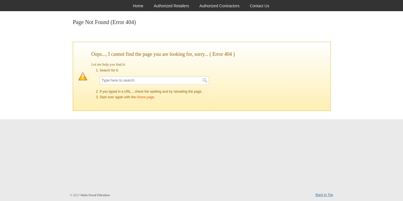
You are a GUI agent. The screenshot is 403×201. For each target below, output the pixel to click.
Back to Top (324, 195)
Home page (145, 97)
